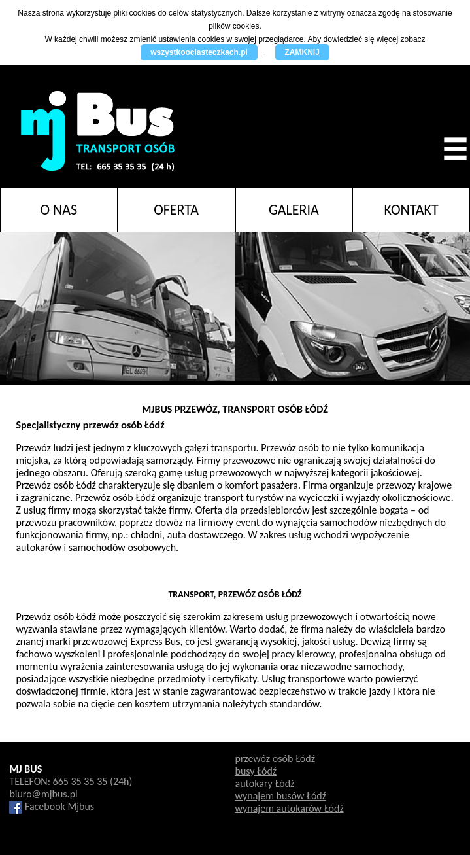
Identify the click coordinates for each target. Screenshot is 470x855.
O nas (59, 209)
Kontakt (411, 209)
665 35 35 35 (80, 781)
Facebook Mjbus (51, 806)
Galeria (294, 209)
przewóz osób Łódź (275, 758)
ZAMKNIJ (302, 52)
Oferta (176, 209)
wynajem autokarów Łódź (289, 808)
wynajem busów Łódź (281, 796)
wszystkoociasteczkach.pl (199, 52)
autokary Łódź (265, 783)
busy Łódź (256, 771)
